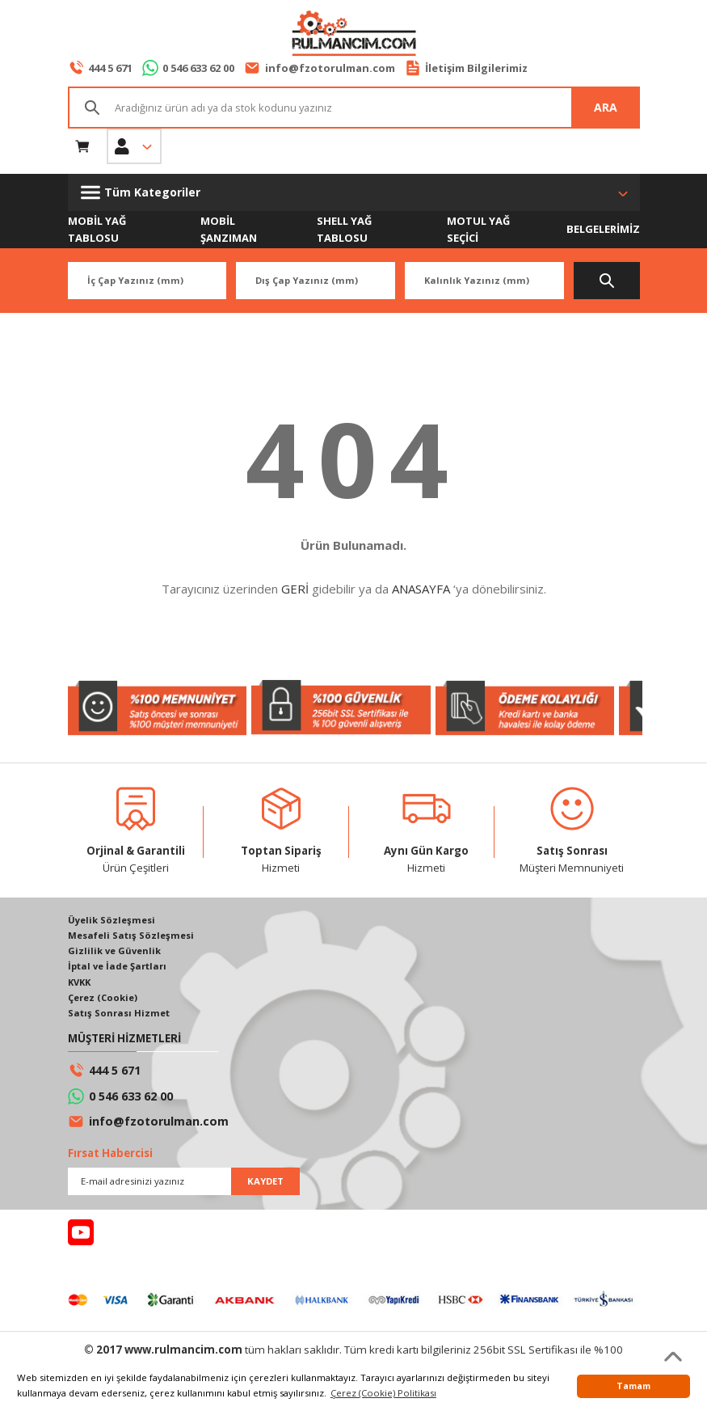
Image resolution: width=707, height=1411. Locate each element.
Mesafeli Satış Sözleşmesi (131, 936)
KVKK (80, 983)
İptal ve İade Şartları (117, 967)
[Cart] (82, 146)
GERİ (295, 589)
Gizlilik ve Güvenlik (114, 951)
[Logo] (353, 35)
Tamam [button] (633, 1386)
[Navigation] (354, 192)
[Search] (354, 108)
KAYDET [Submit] (265, 1183)
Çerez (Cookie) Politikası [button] (383, 1393)
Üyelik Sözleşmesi (111, 921)
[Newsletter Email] (184, 1183)
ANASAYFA (421, 589)
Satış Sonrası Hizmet (119, 1014)
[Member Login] (134, 146)
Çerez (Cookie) (103, 998)
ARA (605, 107)
